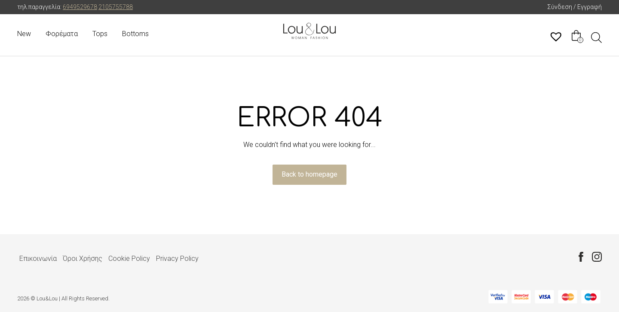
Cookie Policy (129, 258)
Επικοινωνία (38, 258)
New (24, 34)
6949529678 (80, 6)
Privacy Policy (177, 258)
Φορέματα (62, 34)
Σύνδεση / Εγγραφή (574, 6)
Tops (99, 34)
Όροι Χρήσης (82, 258)
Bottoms (135, 34)
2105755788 (115, 6)
